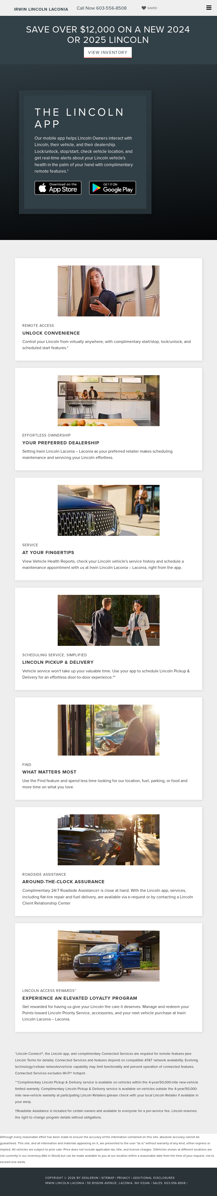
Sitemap (107, 1178)
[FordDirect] (28, 1182)
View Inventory (107, 52)
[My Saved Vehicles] (148, 8)
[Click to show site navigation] (209, 8)
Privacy (123, 1178)
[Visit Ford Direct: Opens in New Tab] (190, 1183)
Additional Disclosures (154, 1178)
